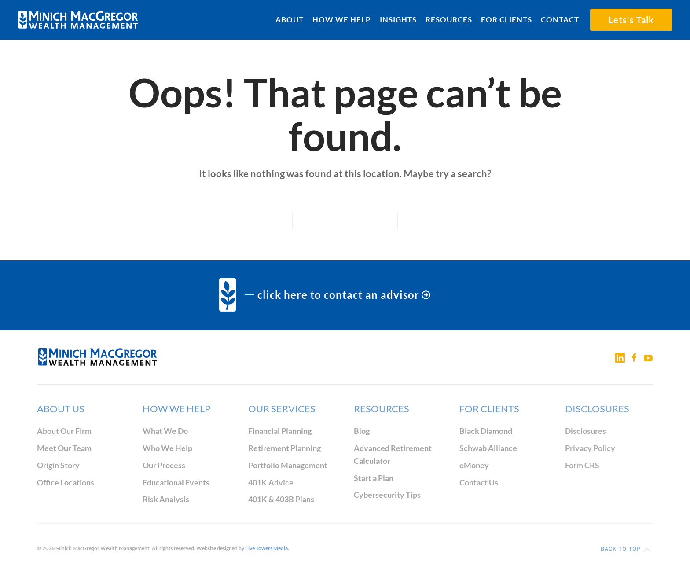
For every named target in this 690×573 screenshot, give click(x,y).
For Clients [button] (506, 19)
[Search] (345, 220)
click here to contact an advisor (343, 294)
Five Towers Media (266, 548)
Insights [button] (398, 19)
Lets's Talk (631, 20)
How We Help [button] (341, 19)
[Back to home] (78, 20)
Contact (560, 19)
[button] (647, 550)
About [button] (289, 19)
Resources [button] (449, 19)
